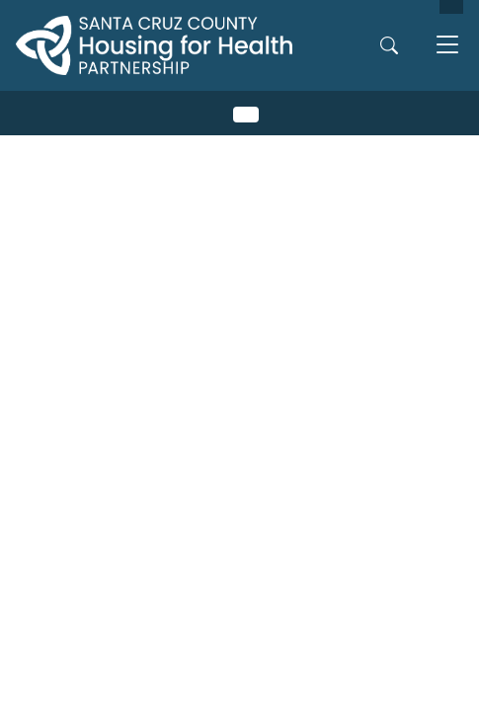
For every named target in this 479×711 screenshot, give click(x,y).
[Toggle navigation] (447, 45)
